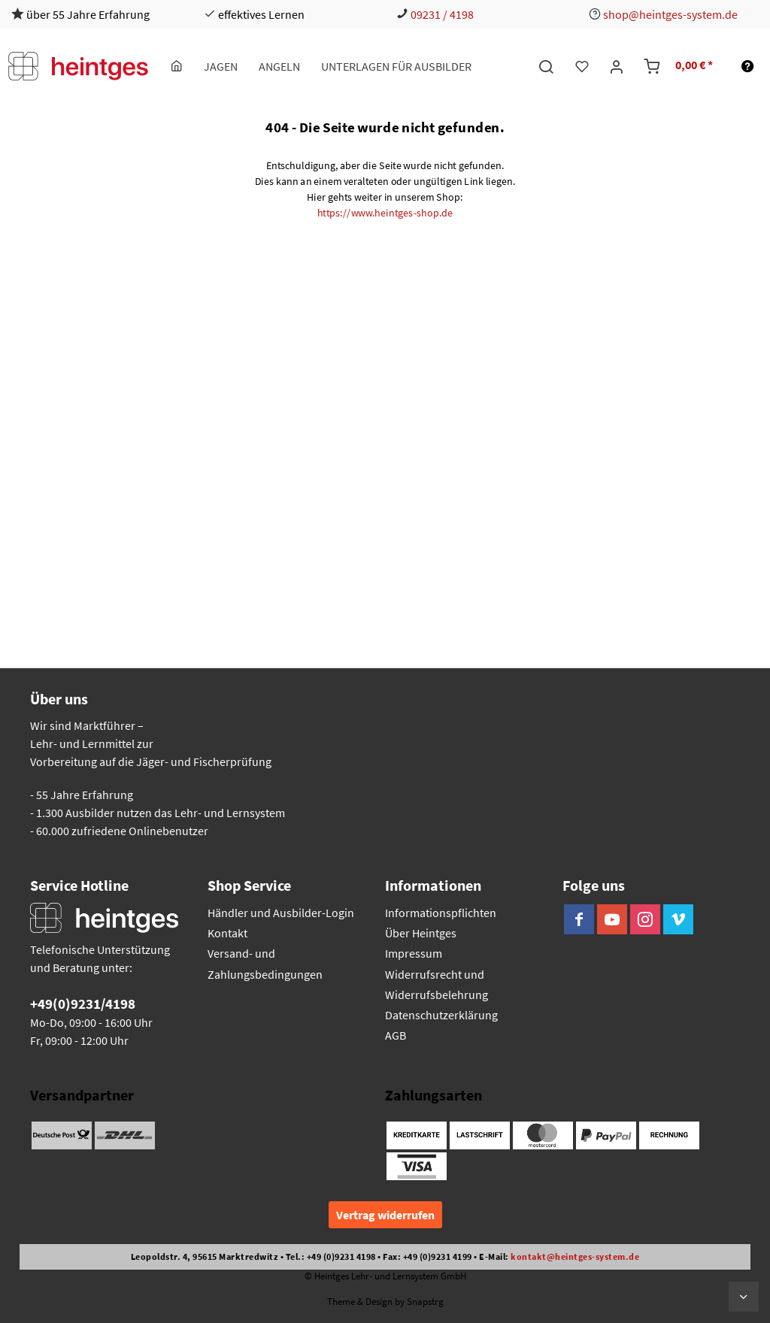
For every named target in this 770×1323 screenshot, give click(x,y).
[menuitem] (176, 66)
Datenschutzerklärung (441, 1014)
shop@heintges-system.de (670, 14)
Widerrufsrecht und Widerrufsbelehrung (436, 984)
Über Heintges (420, 932)
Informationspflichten (440, 912)
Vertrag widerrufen (385, 1214)
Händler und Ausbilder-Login (281, 912)
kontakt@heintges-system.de (575, 1256)
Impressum (413, 953)
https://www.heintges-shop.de (385, 212)
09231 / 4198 (442, 14)
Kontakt (227, 932)
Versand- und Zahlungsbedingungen (265, 963)
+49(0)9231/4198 (82, 1004)
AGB (395, 1035)
